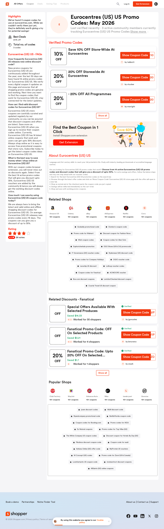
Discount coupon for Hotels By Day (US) (122, 436)
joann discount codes (89, 410)
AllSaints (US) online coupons (102, 468)
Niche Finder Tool (46, 502)
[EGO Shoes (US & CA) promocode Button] (116, 246)
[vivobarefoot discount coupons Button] (118, 462)
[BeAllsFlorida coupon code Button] (119, 416)
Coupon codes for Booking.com (88, 423)
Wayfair (71, 396)
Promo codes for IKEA (119, 423)
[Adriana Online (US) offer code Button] (87, 449)
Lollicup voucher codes (115, 266)
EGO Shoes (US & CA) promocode (117, 246)
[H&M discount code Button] (114, 409)
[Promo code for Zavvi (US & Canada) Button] (115, 455)
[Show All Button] (102, 373)
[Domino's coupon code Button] (116, 227)
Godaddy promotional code (88, 227)
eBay (88, 214)
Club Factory (55, 396)
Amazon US (54, 214)
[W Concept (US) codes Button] (82, 455)
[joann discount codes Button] (88, 409)
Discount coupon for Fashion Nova (116, 233)
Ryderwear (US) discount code (121, 253)
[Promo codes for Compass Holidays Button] (88, 259)
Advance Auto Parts (94, 396)
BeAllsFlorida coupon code (120, 416)
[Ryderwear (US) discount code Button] (119, 253)
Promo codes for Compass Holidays (89, 259)
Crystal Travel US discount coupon (102, 286)
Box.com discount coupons (84, 279)
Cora (143, 214)
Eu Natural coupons (84, 429)
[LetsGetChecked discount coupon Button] (116, 279)
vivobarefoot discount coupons (119, 462)
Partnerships (28, 502)
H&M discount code (115, 410)
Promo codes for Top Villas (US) (114, 429)
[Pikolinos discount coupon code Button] (87, 442)
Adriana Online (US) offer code (88, 449)
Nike (106, 396)
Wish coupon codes (86, 240)
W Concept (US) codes (83, 455)
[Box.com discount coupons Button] (83, 279)
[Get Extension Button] (68, 142)
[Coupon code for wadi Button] (118, 442)
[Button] (126, 4)
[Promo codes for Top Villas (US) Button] (113, 429)
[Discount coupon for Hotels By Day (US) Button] (121, 436)
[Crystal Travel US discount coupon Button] (101, 286)
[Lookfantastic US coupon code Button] (84, 462)
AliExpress (109, 214)
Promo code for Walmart (84, 233)
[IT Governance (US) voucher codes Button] (85, 253)
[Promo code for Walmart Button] (82, 233)
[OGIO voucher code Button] (120, 259)
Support (154, 502)
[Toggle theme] (156, 4)
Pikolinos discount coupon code (88, 442)
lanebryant (127, 396)
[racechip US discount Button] (87, 266)
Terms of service (47, 519)
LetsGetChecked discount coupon (117, 279)
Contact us (142, 502)
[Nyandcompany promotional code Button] (85, 416)
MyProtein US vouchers (119, 449)
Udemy (71, 214)
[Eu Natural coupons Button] (84, 429)
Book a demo (12, 502)
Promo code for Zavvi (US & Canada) (116, 455)
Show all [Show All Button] (102, 116)
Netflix (125, 214)
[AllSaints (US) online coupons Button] (101, 468)
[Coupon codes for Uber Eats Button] (113, 240)
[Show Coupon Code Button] (135, 55)
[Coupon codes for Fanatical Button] (88, 272)
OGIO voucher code (121, 259)
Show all (102, 373)
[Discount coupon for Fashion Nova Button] (116, 233)
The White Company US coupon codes (81, 436)
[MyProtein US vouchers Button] (117, 449)
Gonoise (144, 396)
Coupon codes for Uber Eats (114, 240)
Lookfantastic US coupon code (85, 462)
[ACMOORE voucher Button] (117, 272)
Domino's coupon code (117, 227)
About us (130, 502)
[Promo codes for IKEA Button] (118, 423)
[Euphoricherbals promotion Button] (83, 246)
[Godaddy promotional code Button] (87, 227)
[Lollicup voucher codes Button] (114, 266)
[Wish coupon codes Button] (85, 240)
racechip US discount (88, 266)
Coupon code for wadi (119, 442)
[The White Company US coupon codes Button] (80, 436)
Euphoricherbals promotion (83, 246)
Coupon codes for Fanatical (89, 273)
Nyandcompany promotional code (87, 416)
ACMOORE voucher (118, 273)
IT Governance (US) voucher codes (85, 253)
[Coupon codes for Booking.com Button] (87, 423)
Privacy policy (32, 519)
